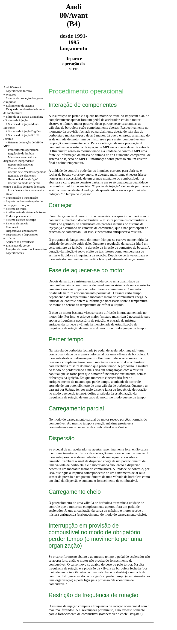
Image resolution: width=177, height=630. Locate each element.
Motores (11, 94)
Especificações (15, 253)
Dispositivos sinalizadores (21, 230)
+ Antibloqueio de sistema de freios (24, 212)
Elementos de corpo (18, 245)
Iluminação (12, 227)
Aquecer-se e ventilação (20, 242)
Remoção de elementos (22, 175)
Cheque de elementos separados (27, 172)
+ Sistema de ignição (16, 223)
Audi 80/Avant (12, 87)
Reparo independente (20, 164)
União (9, 194)
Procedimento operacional (23, 149)
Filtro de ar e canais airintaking (24, 116)
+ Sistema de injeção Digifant (23, 131)
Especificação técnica (19, 91)
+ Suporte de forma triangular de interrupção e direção (23, 203)
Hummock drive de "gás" (23, 179)
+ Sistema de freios (15, 208)
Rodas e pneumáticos (18, 216)
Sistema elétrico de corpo (21, 219)
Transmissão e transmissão (22, 197)
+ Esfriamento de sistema (18, 105)
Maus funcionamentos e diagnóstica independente (20, 159)
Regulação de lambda (21, 153)
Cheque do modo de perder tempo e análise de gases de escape (24, 184)
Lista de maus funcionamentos (26, 190)
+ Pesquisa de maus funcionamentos (25, 249)
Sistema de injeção (16, 120)
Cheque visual (16, 168)
